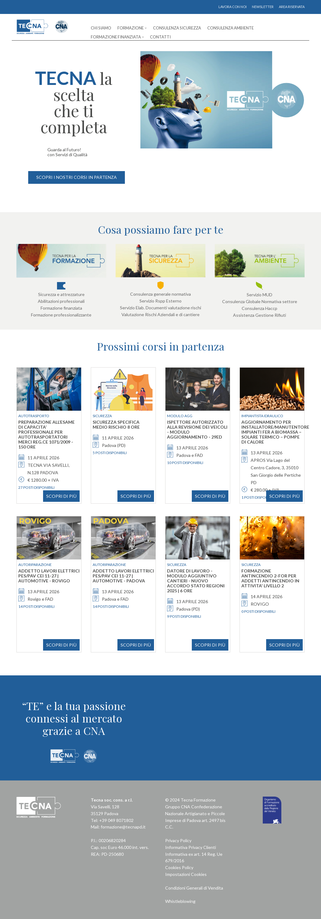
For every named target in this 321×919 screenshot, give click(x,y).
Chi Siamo (101, 27)
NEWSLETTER (263, 7)
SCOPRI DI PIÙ (61, 496)
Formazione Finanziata (116, 36)
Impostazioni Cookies (186, 874)
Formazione (130, 27)
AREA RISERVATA (292, 7)
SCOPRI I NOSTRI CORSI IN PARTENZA (76, 177)
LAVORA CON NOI (232, 7)
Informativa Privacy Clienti (190, 847)
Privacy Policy (178, 840)
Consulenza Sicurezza (177, 27)
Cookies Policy (179, 867)
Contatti (160, 36)
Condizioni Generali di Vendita (194, 887)
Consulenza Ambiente (230, 27)
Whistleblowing (180, 901)
